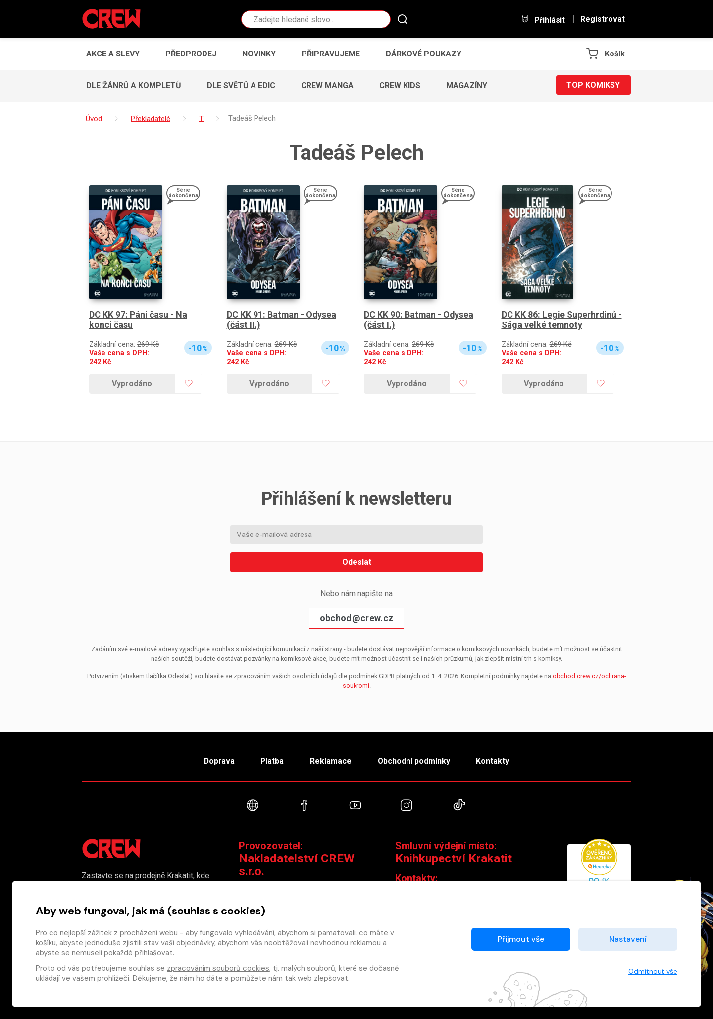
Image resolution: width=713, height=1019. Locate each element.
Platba (271, 760)
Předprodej (190, 53)
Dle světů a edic (241, 85)
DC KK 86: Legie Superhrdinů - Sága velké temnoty (562, 319)
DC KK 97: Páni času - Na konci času (138, 319)
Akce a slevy (113, 53)
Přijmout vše (521, 939)
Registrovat (602, 19)
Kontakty (495, 760)
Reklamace (331, 760)
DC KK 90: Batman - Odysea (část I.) (419, 319)
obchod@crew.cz (356, 618)
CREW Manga (327, 85)
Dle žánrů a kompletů (133, 85)
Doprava (216, 760)
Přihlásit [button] (542, 19)
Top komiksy (593, 85)
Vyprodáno (132, 383)
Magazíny (466, 85)
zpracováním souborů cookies (218, 968)
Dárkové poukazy (423, 53)
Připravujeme (331, 53)
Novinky (259, 53)
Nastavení (628, 939)
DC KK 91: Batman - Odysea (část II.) (282, 319)
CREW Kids (399, 85)
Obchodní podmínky (415, 760)
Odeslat (356, 562)
